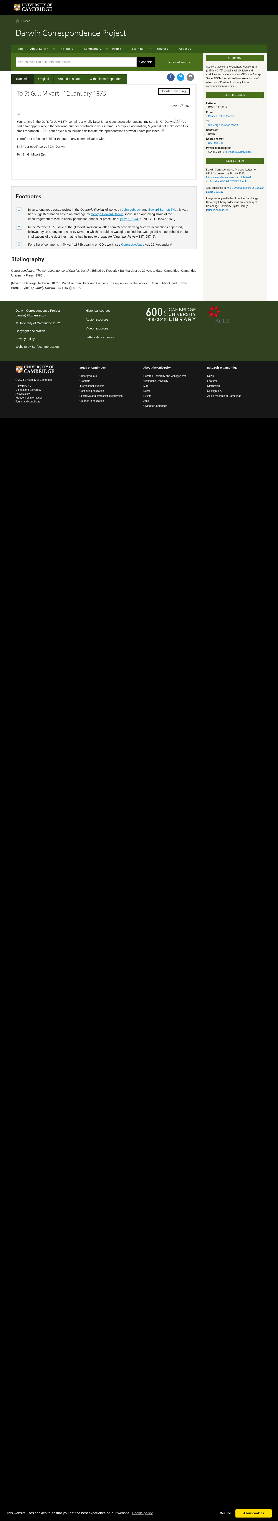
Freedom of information (29, 397)
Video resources (97, 328)
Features (212, 380)
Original (43, 79)
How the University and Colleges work (165, 375)
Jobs (146, 400)
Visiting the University (155, 380)
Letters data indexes (100, 337)
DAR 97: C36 (215, 142)
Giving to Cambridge (155, 405)
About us (185, 49)
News (146, 390)
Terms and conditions (28, 401)
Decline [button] (225, 1513)
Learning (138, 49)
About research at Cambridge (224, 395)
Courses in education (91, 400)
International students (91, 385)
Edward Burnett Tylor (162, 195)
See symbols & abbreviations (237, 152)
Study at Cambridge (92, 367)
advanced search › (179, 62)
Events (147, 395)
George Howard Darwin (107, 199)
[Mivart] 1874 (129, 204)
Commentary (92, 49)
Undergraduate (88, 375)
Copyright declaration (30, 331)
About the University (157, 367)
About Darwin (39, 49)
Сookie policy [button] (142, 1513)
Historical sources (98, 310)
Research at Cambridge (222, 367)
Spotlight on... (215, 390)
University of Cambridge (35, 323)
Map (145, 385)
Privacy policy (25, 339)
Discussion (213, 385)
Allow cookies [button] (253, 1513)
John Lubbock (131, 195)
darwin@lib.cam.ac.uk (31, 315)
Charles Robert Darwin (221, 116)
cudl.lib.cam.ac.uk (217, 210)
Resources (161, 49)
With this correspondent (105, 79)
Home (17, 21)
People (116, 49)
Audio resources (97, 319)
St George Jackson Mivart (223, 125)
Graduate (84, 380)
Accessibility (23, 393)
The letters (66, 49)
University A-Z (24, 385)
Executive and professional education (101, 395)
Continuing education (91, 390)
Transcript (22, 79)
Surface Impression (45, 346)
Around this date (69, 79)
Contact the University (28, 389)
